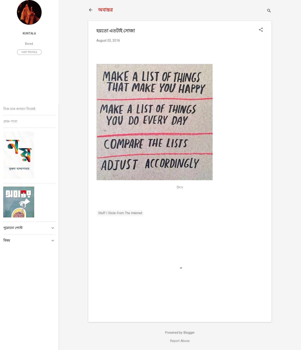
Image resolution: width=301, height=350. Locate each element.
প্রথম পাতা (10, 121)
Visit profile (29, 52)
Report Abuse (180, 341)
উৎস (180, 187)
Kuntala (29, 33)
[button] (260, 30)
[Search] (269, 11)
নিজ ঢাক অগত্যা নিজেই (19, 109)
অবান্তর (105, 10)
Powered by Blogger (180, 333)
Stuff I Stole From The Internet (120, 213)
